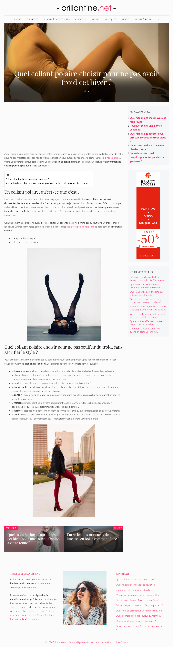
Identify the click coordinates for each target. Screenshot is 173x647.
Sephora (49, 614)
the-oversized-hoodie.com (80, 226)
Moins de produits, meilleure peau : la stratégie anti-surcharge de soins (148, 308)
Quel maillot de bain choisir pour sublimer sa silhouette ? (146, 293)
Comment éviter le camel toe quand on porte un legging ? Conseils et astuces (145, 331)
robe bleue (112, 157)
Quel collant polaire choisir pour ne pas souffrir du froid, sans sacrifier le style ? (49, 183)
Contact (124, 642)
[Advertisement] (63, 126)
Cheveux (80, 19)
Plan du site (113, 642)
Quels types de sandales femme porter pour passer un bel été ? (146, 301)
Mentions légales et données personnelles (87, 642)
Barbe (17, 19)
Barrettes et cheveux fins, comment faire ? (137, 600)
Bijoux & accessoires (57, 19)
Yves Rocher (32, 618)
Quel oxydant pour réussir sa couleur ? (135, 584)
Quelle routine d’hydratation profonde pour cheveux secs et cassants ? (145, 287)
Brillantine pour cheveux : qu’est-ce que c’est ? (139, 605)
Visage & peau (143, 19)
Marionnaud (16, 618)
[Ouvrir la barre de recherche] (158, 19)
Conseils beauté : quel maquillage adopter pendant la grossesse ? (147, 157)
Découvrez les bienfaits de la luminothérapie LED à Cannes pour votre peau (148, 280)
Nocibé (40, 614)
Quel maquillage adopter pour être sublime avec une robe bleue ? (148, 137)
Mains (95, 19)
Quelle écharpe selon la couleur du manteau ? (139, 615)
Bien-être (32, 19)
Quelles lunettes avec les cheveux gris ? (136, 579)
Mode (125, 19)
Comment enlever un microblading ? (134, 589)
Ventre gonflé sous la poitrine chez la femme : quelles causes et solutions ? (147, 316)
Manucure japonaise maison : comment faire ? (139, 594)
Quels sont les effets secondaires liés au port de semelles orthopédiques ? (147, 324)
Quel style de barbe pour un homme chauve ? (139, 610)
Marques (110, 19)
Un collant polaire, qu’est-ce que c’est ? (28, 179)
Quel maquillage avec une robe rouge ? (136, 620)
